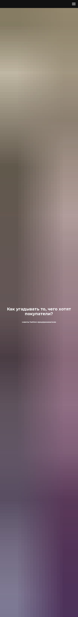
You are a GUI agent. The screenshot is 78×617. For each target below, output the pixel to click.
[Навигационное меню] (74, 4)
